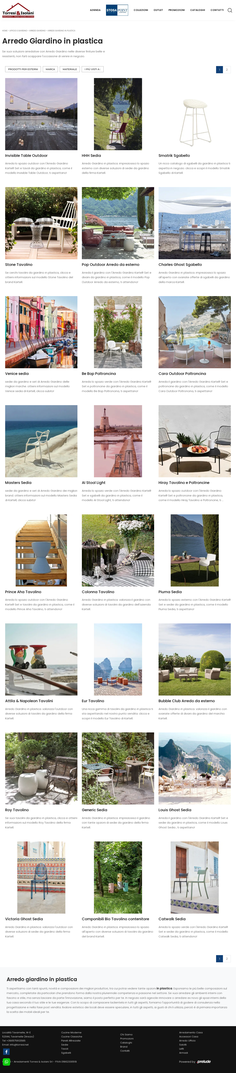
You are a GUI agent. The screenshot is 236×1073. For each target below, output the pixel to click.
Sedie (64, 1044)
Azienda (95, 10)
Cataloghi (197, 10)
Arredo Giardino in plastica (61, 30)
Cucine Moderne (71, 1032)
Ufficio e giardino (18, 30)
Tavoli (64, 1048)
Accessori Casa (188, 1036)
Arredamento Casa (191, 1032)
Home (4, 30)
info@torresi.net (19, 1044)
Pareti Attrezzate (71, 1040)
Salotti (183, 1044)
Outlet (158, 10)
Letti (181, 1048)
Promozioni (177, 10)
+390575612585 (15, 1040)
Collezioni (141, 10)
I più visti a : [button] (93, 69)
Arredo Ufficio (187, 1040)
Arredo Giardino (37, 30)
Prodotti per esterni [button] (23, 69)
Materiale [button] (70, 69)
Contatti (217, 10)
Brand (123, 1046)
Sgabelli (66, 1053)
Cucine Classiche (71, 1036)
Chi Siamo (126, 1034)
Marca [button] (50, 69)
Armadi (183, 1053)
